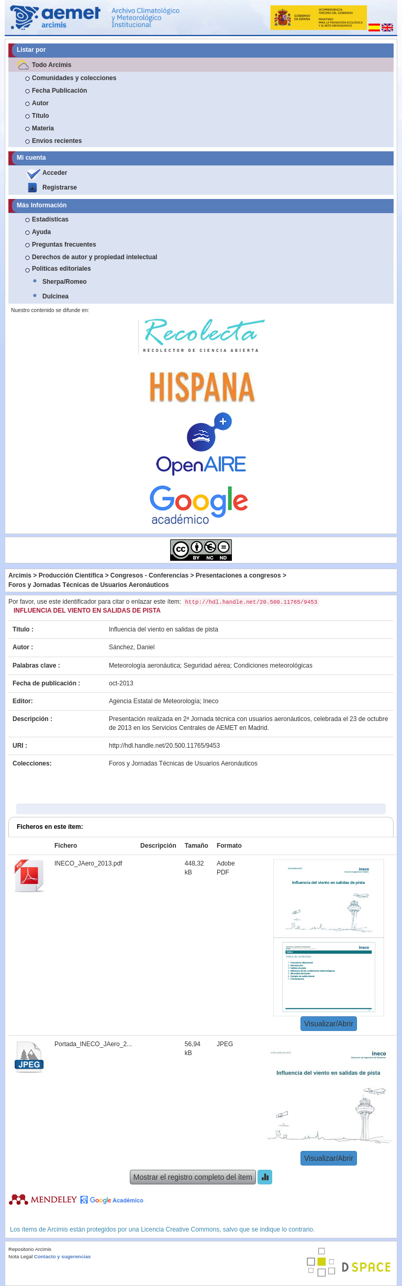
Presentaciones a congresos (238, 575)
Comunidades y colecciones (74, 78)
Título (40, 115)
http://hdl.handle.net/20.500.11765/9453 (164, 745)
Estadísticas (50, 219)
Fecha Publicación (59, 90)
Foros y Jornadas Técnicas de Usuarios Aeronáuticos (88, 585)
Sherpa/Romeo (64, 281)
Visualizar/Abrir (328, 1023)
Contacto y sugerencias (62, 1256)
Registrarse (59, 187)
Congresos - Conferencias (149, 575)
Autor (40, 103)
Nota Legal (20, 1256)
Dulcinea (55, 296)
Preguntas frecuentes (64, 244)
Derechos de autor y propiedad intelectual (94, 257)
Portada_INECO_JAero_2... (93, 1044)
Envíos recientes (57, 141)
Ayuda (41, 232)
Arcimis (19, 575)
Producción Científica (71, 575)
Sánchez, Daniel (131, 647)
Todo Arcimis (51, 65)
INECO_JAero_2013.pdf (88, 863)
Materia (43, 128)
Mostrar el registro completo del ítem (192, 1177)
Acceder (54, 172)
